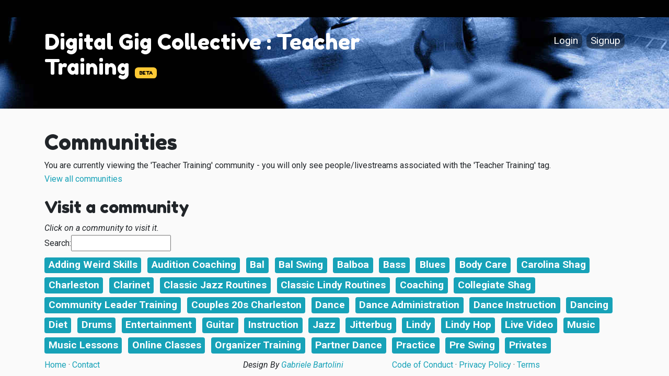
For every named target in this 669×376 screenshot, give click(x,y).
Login (565, 41)
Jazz (324, 325)
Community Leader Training (113, 305)
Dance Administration (409, 305)
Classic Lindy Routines (333, 285)
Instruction (273, 325)
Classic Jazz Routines (215, 285)
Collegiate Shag (494, 285)
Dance (330, 305)
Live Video (529, 325)
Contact (86, 365)
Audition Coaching (194, 264)
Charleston (74, 285)
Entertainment (158, 325)
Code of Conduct (422, 365)
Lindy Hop (468, 325)
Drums (97, 325)
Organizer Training (258, 345)
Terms (528, 365)
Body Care (483, 264)
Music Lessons (83, 345)
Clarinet (131, 285)
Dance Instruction (515, 305)
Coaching (422, 285)
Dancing (589, 305)
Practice (415, 345)
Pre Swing (472, 345)
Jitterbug (371, 325)
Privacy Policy (485, 365)
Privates (528, 345)
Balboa (353, 264)
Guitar (220, 325)
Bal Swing (301, 264)
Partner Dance (348, 345)
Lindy (418, 325)
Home (55, 365)
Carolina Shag (553, 264)
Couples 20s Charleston (246, 305)
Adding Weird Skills (93, 264)
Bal (257, 264)
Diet (58, 325)
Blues (432, 264)
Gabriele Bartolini (312, 365)
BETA (146, 73)
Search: (57, 243)
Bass (394, 264)
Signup (605, 41)
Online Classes (166, 345)
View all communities (83, 179)
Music (581, 325)
